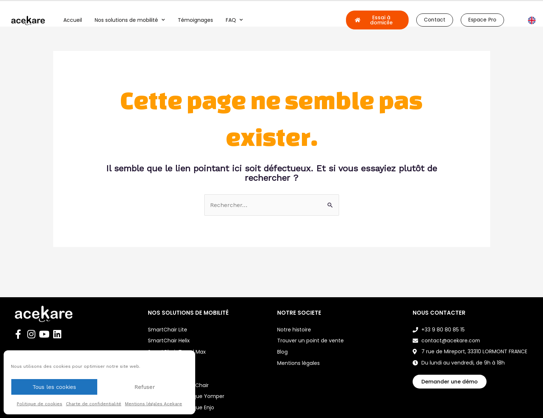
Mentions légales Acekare (153, 403)
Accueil (72, 20)
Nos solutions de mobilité (130, 20)
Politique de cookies (39, 403)
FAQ (234, 20)
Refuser (144, 387)
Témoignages (195, 20)
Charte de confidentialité (93, 403)
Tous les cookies (54, 387)
